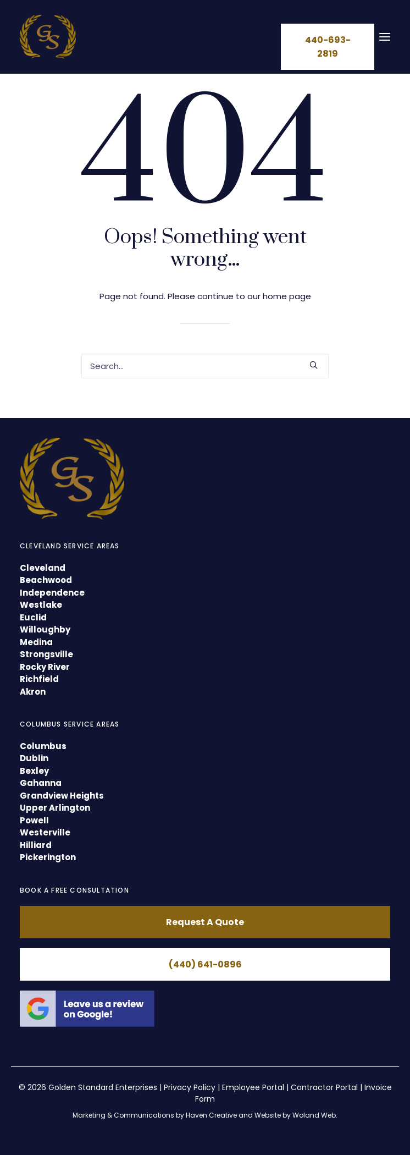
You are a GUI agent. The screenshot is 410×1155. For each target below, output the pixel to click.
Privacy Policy (189, 1087)
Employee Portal (253, 1087)
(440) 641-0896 (205, 964)
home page (287, 296)
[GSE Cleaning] (48, 37)
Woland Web (314, 1115)
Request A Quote (205, 922)
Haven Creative (211, 1115)
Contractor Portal (324, 1087)
